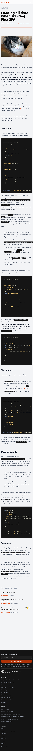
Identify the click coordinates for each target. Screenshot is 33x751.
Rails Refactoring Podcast (8, 731)
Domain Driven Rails (6, 721)
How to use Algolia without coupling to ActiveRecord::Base (12, 600)
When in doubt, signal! (8, 592)
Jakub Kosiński (4, 595)
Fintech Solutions (5, 685)
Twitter (3, 736)
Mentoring (4, 690)
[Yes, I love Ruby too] (16, 661)
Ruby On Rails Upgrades (7, 682)
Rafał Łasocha (4, 7)
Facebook (3, 743)
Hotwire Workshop (6, 695)
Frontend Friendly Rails (7, 711)
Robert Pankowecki (5, 603)
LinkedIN (3, 738)
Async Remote (5, 709)
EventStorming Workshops (8, 687)
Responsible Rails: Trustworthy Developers (12, 716)
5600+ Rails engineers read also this (19, 23)
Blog (2, 728)
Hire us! (3, 702)
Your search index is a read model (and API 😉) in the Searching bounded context (15, 608)
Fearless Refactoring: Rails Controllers (11, 714)
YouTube (3, 733)
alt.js (21, 108)
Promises (24, 388)
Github (3, 741)
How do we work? (6, 700)
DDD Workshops (5, 692)
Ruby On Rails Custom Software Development (13, 680)
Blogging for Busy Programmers (9, 719)
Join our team (4, 746)
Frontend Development (7, 697)
